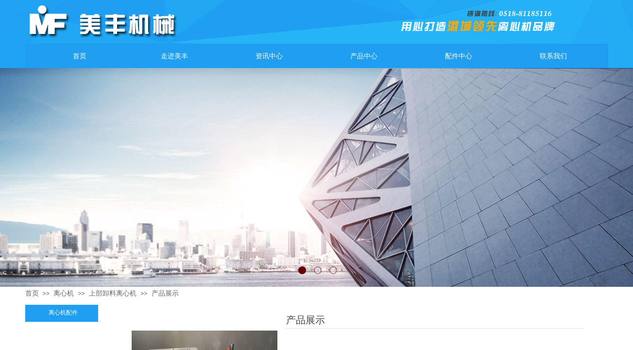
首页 (32, 293)
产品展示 (165, 293)
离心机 (63, 293)
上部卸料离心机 (113, 293)
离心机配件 (63, 312)
